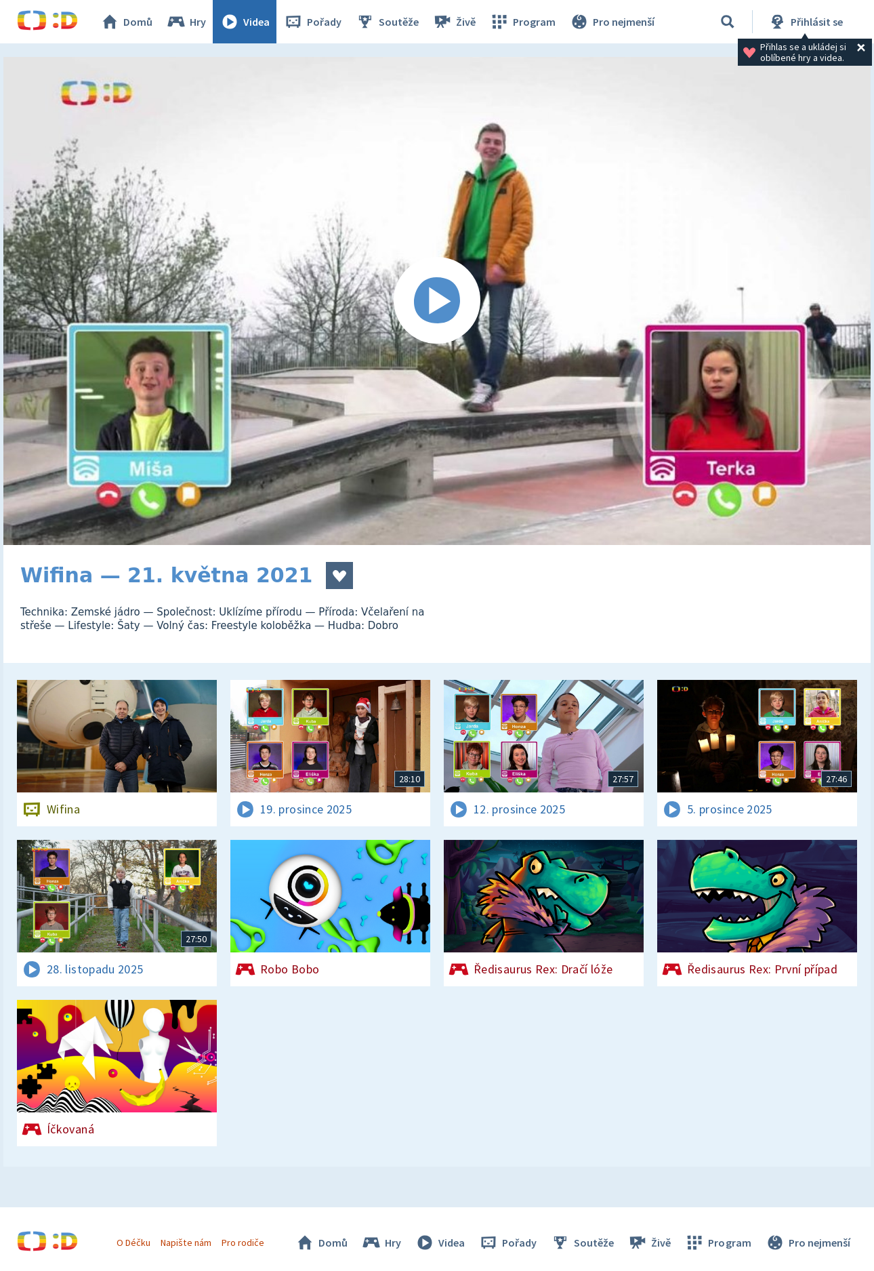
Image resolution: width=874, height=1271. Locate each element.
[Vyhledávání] (727, 21)
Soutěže (387, 22)
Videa (245, 22)
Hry (186, 22)
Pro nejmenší (611, 22)
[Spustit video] (437, 301)
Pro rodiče (243, 1242)
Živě (454, 22)
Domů (126, 22)
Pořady (312, 22)
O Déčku (133, 1242)
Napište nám (186, 1242)
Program (522, 22)
